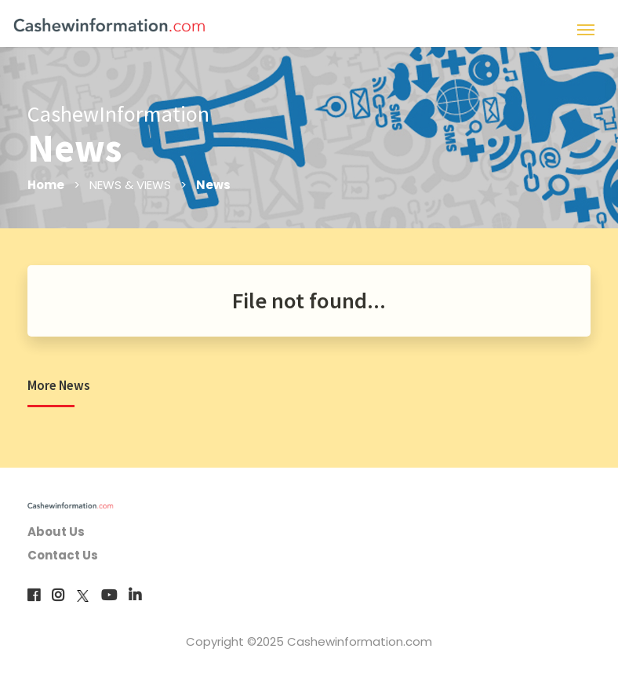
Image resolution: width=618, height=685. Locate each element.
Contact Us (62, 555)
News (213, 185)
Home (45, 185)
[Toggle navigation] (585, 28)
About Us (56, 531)
